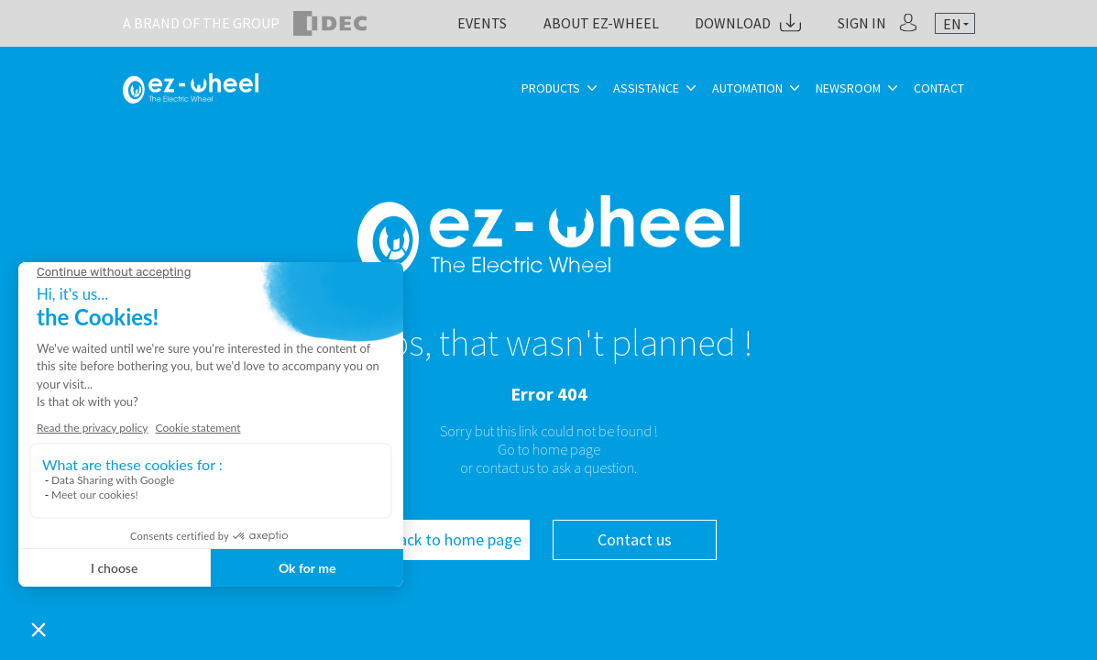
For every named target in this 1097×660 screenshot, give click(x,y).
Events (482, 23)
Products (550, 88)
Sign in (862, 23)
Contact (939, 88)
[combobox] (955, 24)
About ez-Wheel (601, 23)
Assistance (646, 88)
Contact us (635, 539)
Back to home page (455, 539)
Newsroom (848, 88)
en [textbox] (952, 24)
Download (733, 23)
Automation (747, 88)
